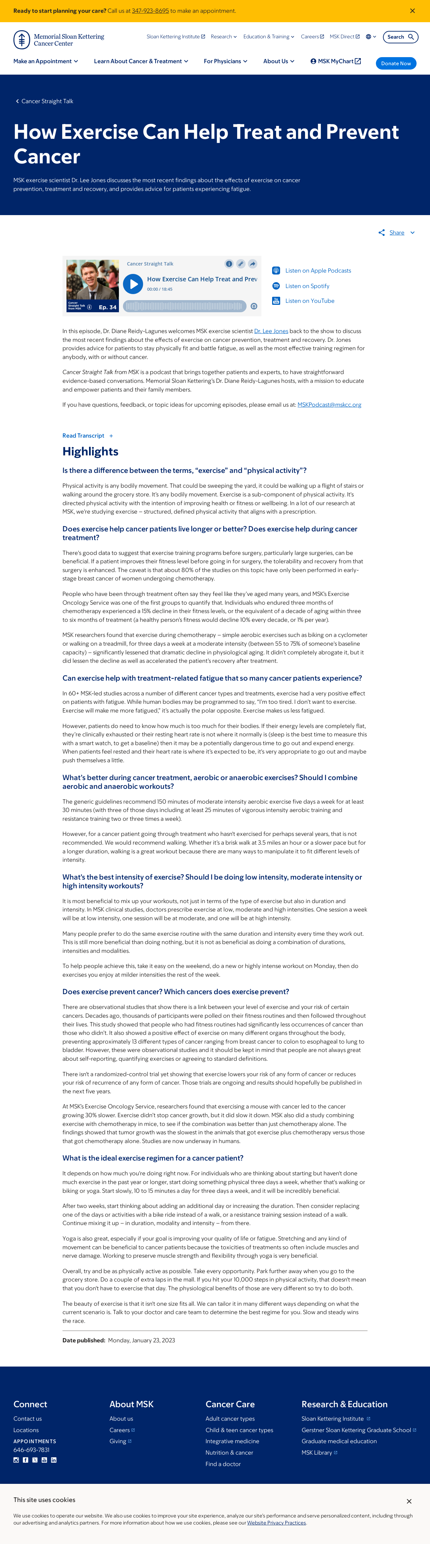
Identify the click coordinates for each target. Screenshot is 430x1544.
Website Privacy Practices (276, 1523)
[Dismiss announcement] (412, 11)
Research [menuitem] (221, 36)
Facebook (25, 1460)
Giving (118, 1441)
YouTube (44, 1460)
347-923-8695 (150, 10)
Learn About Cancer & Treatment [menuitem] (138, 61)
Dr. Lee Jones (271, 331)
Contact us (27, 1418)
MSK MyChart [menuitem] (336, 61)
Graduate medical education (339, 1441)
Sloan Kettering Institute (333, 1418)
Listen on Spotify (308, 286)
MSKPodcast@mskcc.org (329, 404)
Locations (26, 1430)
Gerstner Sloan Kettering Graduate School (356, 1430)
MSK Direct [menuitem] (342, 36)
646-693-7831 (31, 1450)
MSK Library (317, 1452)
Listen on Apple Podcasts (318, 270)
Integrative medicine (232, 1441)
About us (121, 1418)
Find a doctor (223, 1464)
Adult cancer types (230, 1418)
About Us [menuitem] (275, 61)
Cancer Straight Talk (47, 101)
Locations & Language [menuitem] (372, 37)
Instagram (16, 1460)
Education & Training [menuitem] (267, 36)
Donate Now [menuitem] (396, 63)
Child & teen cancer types (239, 1430)
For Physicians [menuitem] (222, 61)
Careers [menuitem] (310, 36)
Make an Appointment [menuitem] (42, 61)
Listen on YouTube (310, 300)
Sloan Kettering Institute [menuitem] (173, 36)
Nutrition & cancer (229, 1452)
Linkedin (53, 1460)
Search (401, 37)
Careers (120, 1430)
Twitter (35, 1460)
